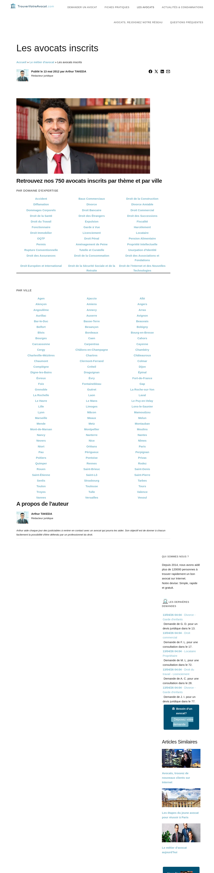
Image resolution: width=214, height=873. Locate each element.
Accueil (21, 69)
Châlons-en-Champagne (91, 356)
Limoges (92, 413)
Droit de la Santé (41, 223)
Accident (41, 205)
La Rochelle (41, 402)
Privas (142, 464)
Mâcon (91, 419)
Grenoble (41, 396)
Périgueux (92, 459)
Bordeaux (91, 339)
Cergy (41, 356)
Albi (142, 305)
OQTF (41, 245)
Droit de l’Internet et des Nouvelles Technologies (142, 275)
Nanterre (92, 442)
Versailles (91, 504)
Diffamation (41, 211)
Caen (91, 345)
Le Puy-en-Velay (142, 408)
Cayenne (142, 351)
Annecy (92, 316)
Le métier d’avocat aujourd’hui (174, 857)
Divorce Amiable (142, 211)
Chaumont (41, 368)
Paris (142, 453)
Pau (41, 459)
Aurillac (41, 322)
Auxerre (91, 322)
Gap (142, 391)
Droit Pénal (91, 245)
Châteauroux (142, 362)
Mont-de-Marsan (41, 436)
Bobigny (142, 334)
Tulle (92, 499)
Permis (41, 251)
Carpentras (91, 351)
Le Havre (41, 408)
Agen (41, 305)
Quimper (41, 470)
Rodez (142, 470)
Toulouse (92, 493)
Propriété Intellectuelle (142, 251)
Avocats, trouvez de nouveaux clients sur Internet (176, 785)
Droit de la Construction (142, 205)
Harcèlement (142, 234)
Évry (92, 385)
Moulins (142, 436)
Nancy (41, 442)
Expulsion (92, 228)
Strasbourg (91, 487)
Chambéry (142, 356)
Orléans (92, 453)
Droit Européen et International (41, 273)
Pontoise (92, 464)
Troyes (41, 499)
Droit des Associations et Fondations (142, 265)
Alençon (41, 311)
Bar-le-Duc (41, 328)
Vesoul (142, 504)
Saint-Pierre (142, 481)
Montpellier (91, 436)
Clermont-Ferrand (92, 368)
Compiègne (41, 373)
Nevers (41, 447)
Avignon (142, 322)
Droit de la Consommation (91, 262)
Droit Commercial (142, 217)
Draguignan (91, 379)
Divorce (92, 211)
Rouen (41, 476)
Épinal (142, 379)
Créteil (91, 373)
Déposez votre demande (183, 729)
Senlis (41, 487)
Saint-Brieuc (91, 476)
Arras (142, 316)
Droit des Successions (142, 223)
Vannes (41, 504)
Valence (142, 499)
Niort (41, 453)
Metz (92, 430)
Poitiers (41, 464)
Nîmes (142, 447)
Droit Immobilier (41, 240)
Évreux (41, 385)
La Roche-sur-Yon (142, 396)
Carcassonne (41, 351)
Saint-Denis (142, 476)
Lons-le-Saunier (142, 413)
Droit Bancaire (91, 217)
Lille (41, 413)
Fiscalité (142, 228)
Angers (142, 311)
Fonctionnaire (41, 234)
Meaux (91, 425)
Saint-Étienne (41, 481)
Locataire (142, 240)
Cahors (142, 345)
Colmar (142, 368)
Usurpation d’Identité (142, 257)
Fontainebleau (91, 391)
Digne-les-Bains (41, 379)
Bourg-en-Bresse (142, 339)
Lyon (41, 419)
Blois (41, 339)
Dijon (142, 373)
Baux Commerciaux (92, 205)
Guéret (91, 396)
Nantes (142, 442)
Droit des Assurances (41, 262)
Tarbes (142, 487)
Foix (41, 391)
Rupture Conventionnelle (41, 257)
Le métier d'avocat (42, 69)
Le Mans (91, 408)
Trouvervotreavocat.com (33, 9)
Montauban (142, 430)
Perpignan (142, 459)
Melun (142, 425)
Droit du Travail (41, 228)
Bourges (41, 345)
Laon (91, 402)
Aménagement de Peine (92, 251)
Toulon (41, 493)
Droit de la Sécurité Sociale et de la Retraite (91, 275)
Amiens (92, 311)
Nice (92, 447)
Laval (142, 402)
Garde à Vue (91, 234)
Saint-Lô (91, 481)
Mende (41, 430)
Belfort (41, 334)
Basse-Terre (92, 328)
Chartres (92, 362)
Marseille (41, 425)
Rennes (92, 470)
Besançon (92, 334)
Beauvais (142, 328)
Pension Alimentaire (142, 245)
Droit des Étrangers (92, 223)
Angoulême (41, 316)
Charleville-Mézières (41, 362)
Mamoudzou (142, 419)
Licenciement (92, 240)
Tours (142, 493)
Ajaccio (92, 305)
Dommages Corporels (41, 217)
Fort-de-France (142, 385)
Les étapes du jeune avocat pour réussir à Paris (180, 822)
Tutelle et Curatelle (91, 257)
